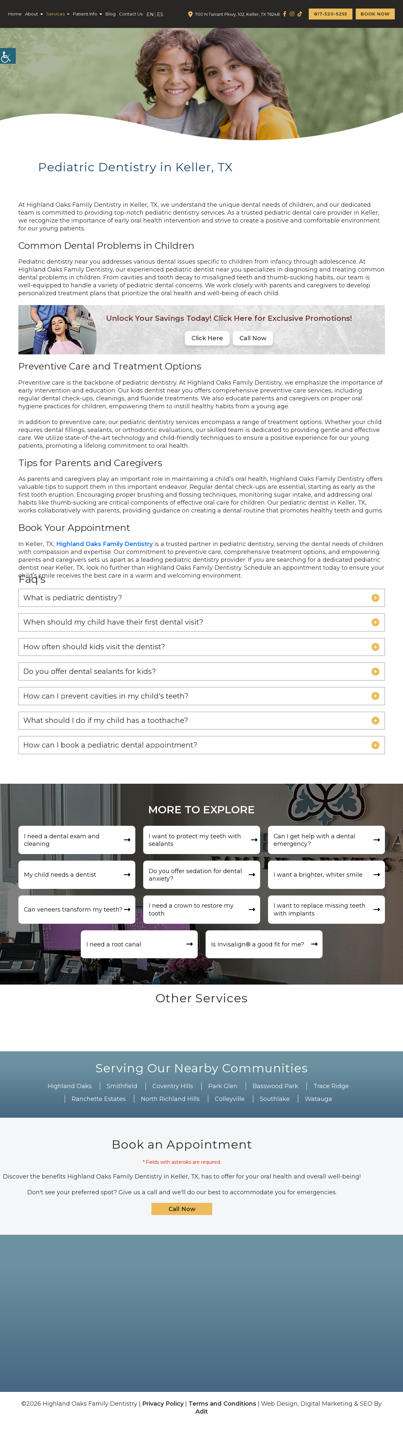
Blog (110, 13)
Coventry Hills (172, 1092)
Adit (201, 1418)
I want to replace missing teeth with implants (321, 914)
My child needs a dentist (61, 879)
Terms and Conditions (222, 1410)
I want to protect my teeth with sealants (196, 843)
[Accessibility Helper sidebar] (8, 56)
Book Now (375, 13)
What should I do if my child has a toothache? (107, 723)
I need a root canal (114, 950)
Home (15, 13)
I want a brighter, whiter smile (319, 879)
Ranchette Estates (99, 1105)
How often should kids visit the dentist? (96, 648)
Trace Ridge (331, 1092)
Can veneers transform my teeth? (74, 914)
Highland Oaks (70, 1092)
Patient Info (85, 13)
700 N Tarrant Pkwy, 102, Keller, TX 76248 (237, 14)
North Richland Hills (170, 1105)
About (31, 13)
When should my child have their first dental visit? (116, 623)
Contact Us (131, 13)
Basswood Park (275, 1092)
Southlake (275, 1105)
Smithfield (122, 1092)
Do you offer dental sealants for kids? (91, 673)
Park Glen (222, 1092)
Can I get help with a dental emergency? (316, 843)
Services (55, 13)
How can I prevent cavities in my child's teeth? (109, 698)
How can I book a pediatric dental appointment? (113, 748)
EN (150, 14)
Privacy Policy (163, 1410)
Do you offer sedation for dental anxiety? (196, 879)
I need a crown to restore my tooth (192, 914)
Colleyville (230, 1105)
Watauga (318, 1105)
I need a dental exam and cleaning (63, 843)
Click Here (207, 338)
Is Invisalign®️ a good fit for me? (258, 950)
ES (160, 14)
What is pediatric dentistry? (74, 597)
